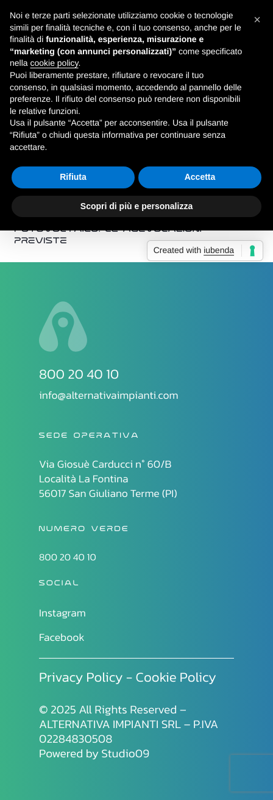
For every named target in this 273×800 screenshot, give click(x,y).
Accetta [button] (200, 177)
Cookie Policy (176, 676)
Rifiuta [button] (73, 177)
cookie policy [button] (54, 63)
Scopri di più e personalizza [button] (136, 206)
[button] (257, 19)
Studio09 (125, 753)
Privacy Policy (81, 676)
